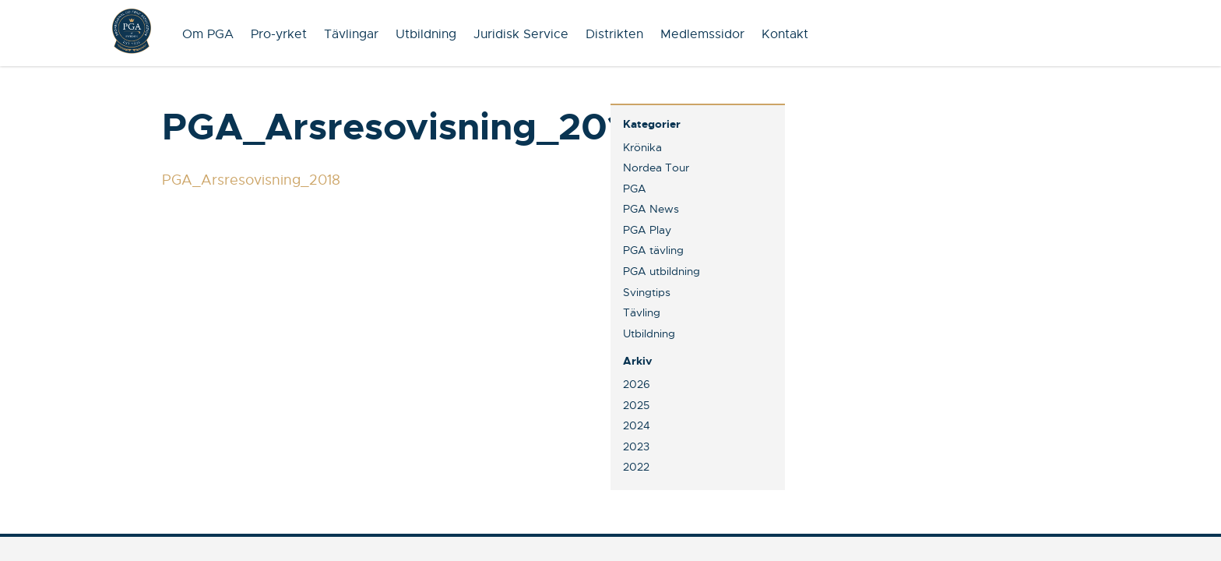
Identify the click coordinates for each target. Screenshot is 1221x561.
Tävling (641, 312)
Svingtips (646, 292)
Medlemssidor (702, 34)
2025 (636, 405)
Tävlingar (351, 34)
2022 (636, 467)
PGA (634, 189)
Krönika (642, 147)
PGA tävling (653, 250)
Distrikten (614, 34)
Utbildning (426, 34)
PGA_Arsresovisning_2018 (251, 180)
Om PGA (208, 34)
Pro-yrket (279, 34)
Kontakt (785, 34)
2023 (636, 446)
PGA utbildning (661, 271)
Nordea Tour (656, 168)
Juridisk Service (520, 34)
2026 (636, 384)
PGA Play (647, 230)
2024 (636, 425)
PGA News (651, 209)
